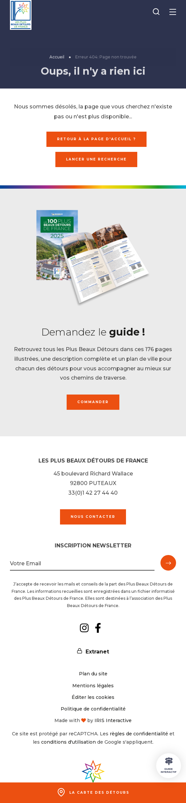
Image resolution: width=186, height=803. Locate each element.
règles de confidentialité (139, 734)
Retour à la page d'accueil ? (96, 139)
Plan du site (93, 674)
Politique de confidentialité (93, 709)
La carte (99, 792)
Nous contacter (93, 517)
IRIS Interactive (113, 720)
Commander (93, 402)
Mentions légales (93, 686)
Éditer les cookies (93, 697)
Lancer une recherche (96, 159)
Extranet (97, 652)
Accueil (56, 58)
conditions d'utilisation (68, 742)
